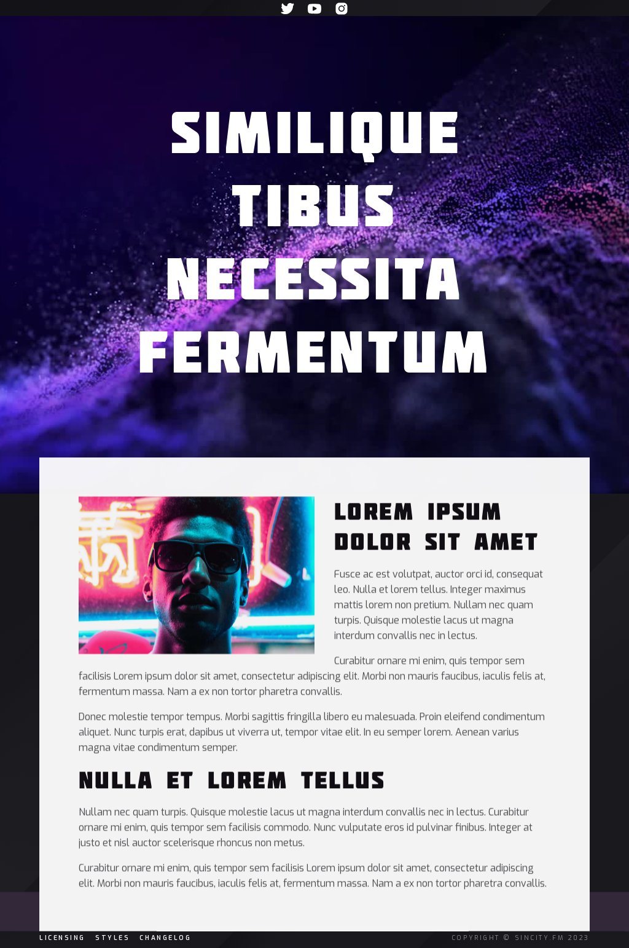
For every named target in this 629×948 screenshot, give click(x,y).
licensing (62, 938)
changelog (165, 938)
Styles (112, 938)
